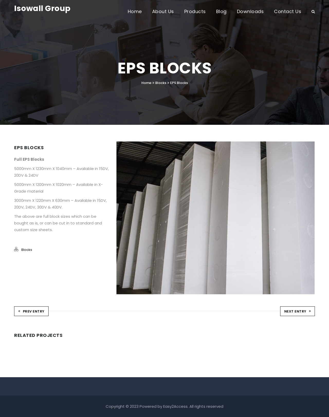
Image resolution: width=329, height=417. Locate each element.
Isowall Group (42, 8)
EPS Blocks (179, 82)
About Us (163, 11)
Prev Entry (31, 311)
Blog (221, 11)
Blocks (160, 82)
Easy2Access (175, 406)
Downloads (250, 11)
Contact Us (287, 11)
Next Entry (297, 311)
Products (195, 11)
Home (135, 11)
